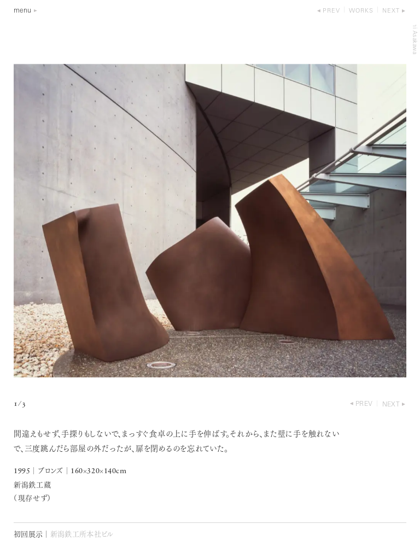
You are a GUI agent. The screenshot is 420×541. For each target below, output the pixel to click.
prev (331, 11)
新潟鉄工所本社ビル (82, 534)
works (361, 11)
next (391, 11)
